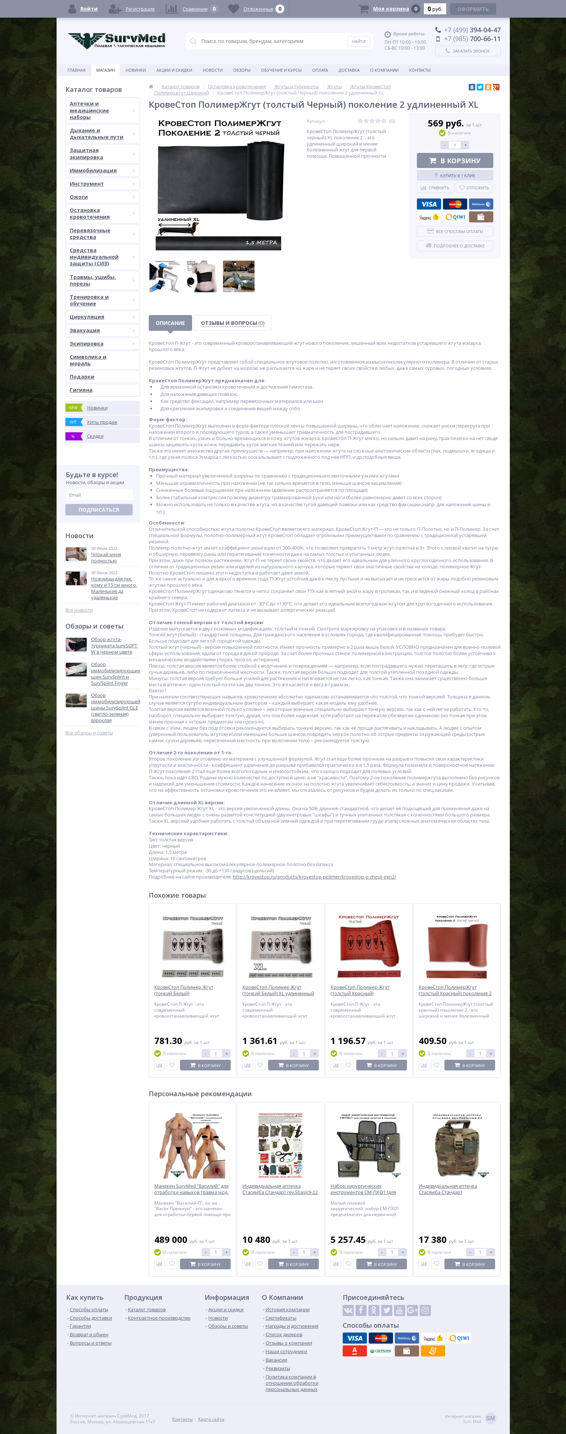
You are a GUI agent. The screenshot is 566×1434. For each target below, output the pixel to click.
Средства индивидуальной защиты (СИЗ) (102, 257)
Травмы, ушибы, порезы (102, 280)
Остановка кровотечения (102, 213)
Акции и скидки (174, 70)
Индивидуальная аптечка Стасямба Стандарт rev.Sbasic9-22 (280, 1189)
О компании (384, 70)
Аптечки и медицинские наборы (102, 110)
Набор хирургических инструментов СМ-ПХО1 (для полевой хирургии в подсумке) (366, 1192)
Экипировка (102, 343)
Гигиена (81, 389)
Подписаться (99, 509)
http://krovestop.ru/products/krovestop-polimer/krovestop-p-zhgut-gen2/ (314, 876)
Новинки (136, 70)
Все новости (79, 610)
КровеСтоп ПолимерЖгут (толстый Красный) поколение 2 (455, 990)
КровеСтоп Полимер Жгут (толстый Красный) (360, 990)
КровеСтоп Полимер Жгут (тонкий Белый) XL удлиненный (278, 990)
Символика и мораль (88, 360)
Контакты (419, 70)
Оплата (320, 70)
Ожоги (102, 196)
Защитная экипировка (102, 153)
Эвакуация (102, 330)
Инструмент (102, 183)
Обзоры (241, 70)
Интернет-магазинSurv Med (471, 1419)
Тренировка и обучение (102, 300)
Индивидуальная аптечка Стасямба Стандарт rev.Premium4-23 (448, 1192)
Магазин (105, 70)
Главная (77, 70)
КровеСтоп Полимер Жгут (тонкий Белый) (183, 990)
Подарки (82, 376)
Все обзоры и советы (89, 733)
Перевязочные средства (102, 233)
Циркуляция (102, 316)
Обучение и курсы (281, 70)
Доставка (349, 70)
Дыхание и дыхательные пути (102, 133)
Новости (213, 70)
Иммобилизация (102, 170)
